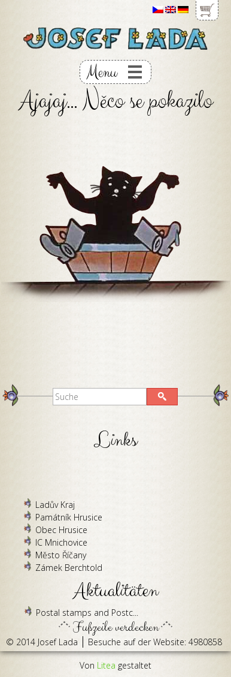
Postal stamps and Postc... (87, 612)
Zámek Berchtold (68, 567)
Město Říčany (60, 555)
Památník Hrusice (68, 517)
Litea (106, 665)
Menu (101, 72)
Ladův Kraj (55, 504)
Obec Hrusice (61, 529)
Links (115, 440)
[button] (162, 396)
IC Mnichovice (61, 542)
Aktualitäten (116, 591)
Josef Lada (58, 642)
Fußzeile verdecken (116, 624)
